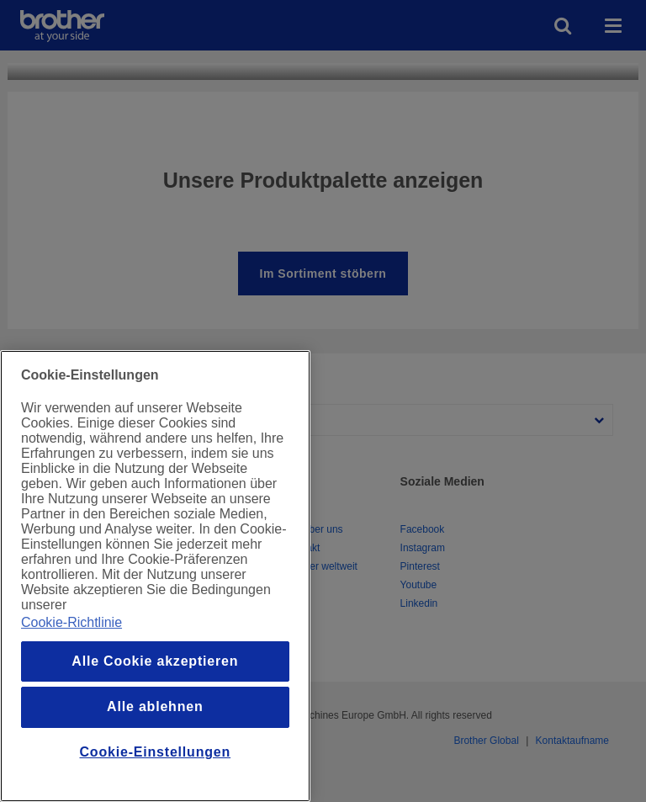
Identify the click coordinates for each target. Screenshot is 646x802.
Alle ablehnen (155, 706)
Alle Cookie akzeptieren (154, 661)
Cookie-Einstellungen (155, 752)
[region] (155, 576)
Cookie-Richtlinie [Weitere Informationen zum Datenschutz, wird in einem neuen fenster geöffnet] (71, 622)
